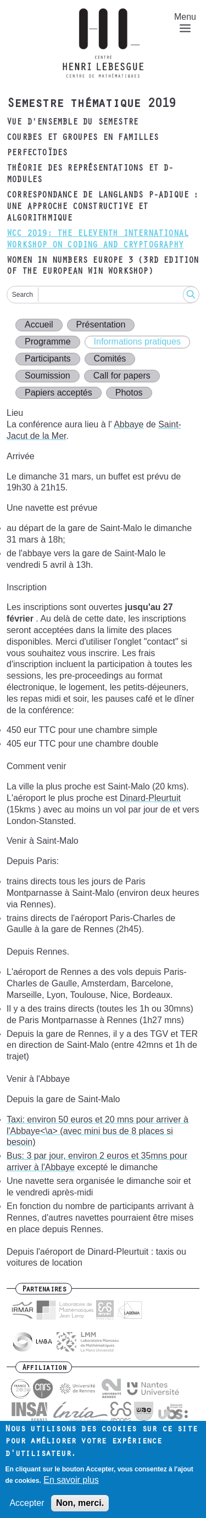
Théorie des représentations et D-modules (90, 175)
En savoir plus (71, 1485)
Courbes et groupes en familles (82, 138)
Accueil (39, 324)
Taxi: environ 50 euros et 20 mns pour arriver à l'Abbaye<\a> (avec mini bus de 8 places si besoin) (97, 1131)
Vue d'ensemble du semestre (72, 122)
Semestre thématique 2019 (91, 104)
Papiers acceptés (58, 392)
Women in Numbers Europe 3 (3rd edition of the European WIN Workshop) (103, 267)
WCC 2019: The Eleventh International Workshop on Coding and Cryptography (97, 240)
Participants (48, 358)
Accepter (26, 1508)
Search (22, 294)
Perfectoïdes (37, 153)
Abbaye (128, 424)
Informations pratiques (137, 341)
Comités (110, 358)
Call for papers (122, 375)
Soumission (47, 375)
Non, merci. (80, 1508)
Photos (129, 392)
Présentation (101, 324)
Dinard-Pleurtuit (150, 798)
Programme (48, 341)
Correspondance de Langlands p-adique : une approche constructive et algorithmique (103, 207)
